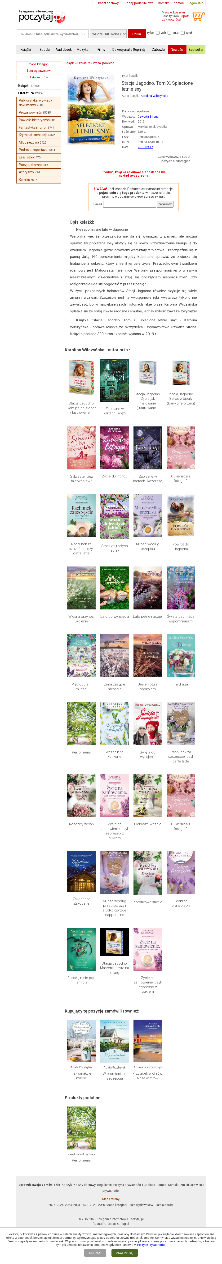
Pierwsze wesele (147, 824)
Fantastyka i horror (33, 127)
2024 (68, 1120)
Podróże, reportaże (33, 150)
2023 (76, 1120)
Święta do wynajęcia (147, 754)
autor (176, 32)
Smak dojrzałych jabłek (114, 548)
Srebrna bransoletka (181, 903)
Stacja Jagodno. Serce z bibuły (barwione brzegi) (181, 398)
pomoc (179, 3)
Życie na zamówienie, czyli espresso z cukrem (115, 831)
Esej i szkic (27, 157)
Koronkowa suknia (147, 902)
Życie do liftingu (114, 476)
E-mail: (97, 204)
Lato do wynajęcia (114, 616)
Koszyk (67, 1100)
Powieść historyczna (34, 120)
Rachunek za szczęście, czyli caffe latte (81, 548)
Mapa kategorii (117, 1120)
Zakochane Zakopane (81, 901)
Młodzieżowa (29, 142)
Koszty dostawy (85, 1100)
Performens (81, 752)
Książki (24, 86)
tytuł (189, 32)
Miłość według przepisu (147, 546)
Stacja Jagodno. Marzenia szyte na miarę (114, 968)
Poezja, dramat (30, 165)
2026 (52, 1120)
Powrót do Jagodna (181, 546)
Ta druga (181, 684)
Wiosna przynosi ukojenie (81, 618)
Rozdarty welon (81, 824)
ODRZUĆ (95, 1253)
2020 (101, 1120)
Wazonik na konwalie (115, 754)
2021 (93, 1120)
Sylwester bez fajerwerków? (81, 478)
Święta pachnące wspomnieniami (181, 618)
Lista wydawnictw (141, 1120)
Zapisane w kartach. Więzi (115, 411)
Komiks (24, 180)
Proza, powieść (30, 112)
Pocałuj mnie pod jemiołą (81, 980)
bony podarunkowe (140, 3)
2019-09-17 (145, 147)
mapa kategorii (39, 64)
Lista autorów (164, 1120)
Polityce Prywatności (151, 1245)
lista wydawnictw (39, 70)
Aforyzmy (26, 172)
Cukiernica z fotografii (181, 478)
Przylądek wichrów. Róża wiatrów (148, 1033)
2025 (60, 1120)
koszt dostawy (108, 3)
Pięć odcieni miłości (81, 686)
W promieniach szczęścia (115, 1033)
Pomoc (161, 1100)
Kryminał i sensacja (33, 135)
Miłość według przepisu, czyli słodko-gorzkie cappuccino (114, 908)
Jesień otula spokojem (147, 686)
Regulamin (104, 1100)
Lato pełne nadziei (148, 616)
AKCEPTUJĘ (124, 1253)
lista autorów (39, 77)
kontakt (163, 3)
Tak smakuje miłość (81, 1033)
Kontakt (173, 1100)
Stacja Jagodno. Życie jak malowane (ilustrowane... (148, 401)
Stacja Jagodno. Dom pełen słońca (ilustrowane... (81, 408)
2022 (85, 1120)
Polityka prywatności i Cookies (134, 1100)
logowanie (196, 3)
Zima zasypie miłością (114, 686)
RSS (142, 1153)
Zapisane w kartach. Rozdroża (147, 478)
